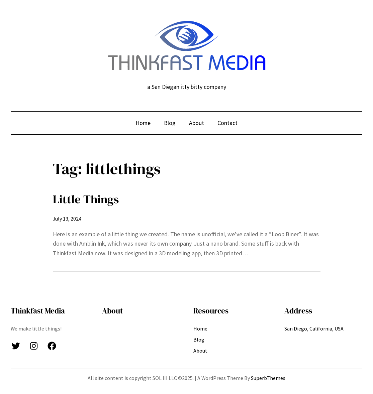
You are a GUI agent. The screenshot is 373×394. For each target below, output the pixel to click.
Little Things (86, 199)
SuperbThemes (268, 378)
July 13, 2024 (67, 218)
